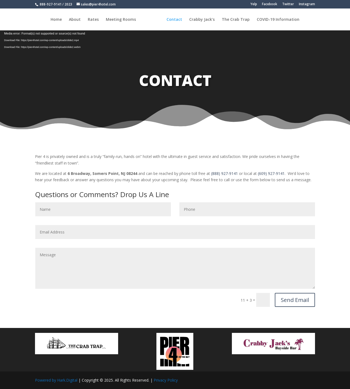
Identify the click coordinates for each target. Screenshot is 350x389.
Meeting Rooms (121, 20)
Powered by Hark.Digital (56, 380)
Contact (174, 20)
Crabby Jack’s (202, 20)
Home (56, 20)
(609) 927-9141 (271, 173)
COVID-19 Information (278, 20)
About (75, 20)
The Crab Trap (236, 20)
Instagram (307, 4)
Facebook (269, 4)
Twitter (288, 4)
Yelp (253, 4)
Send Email (295, 300)
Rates (93, 20)
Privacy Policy (166, 380)
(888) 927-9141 (224, 173)
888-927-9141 (50, 4)
